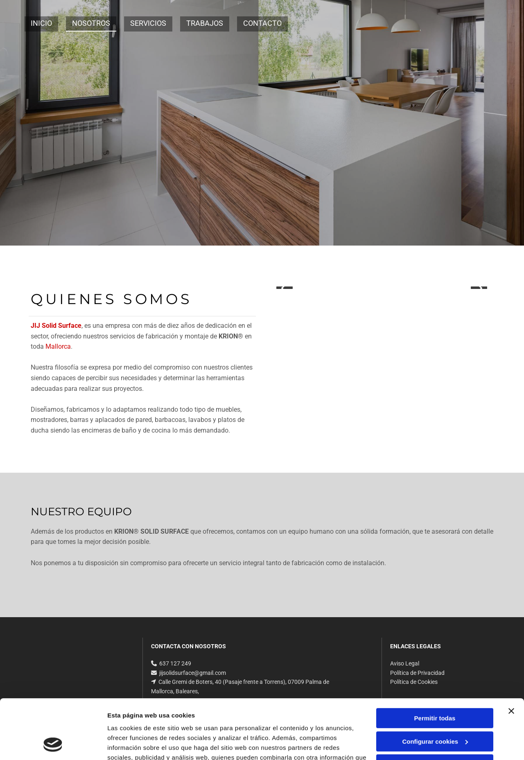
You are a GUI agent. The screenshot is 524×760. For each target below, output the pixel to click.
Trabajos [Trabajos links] (204, 23)
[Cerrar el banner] (511, 655)
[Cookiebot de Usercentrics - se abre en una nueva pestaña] (53, 744)
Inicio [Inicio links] (41, 23)
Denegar (434, 708)
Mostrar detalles (131, 743)
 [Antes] (284, 288)
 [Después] (479, 288)
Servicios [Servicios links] (148, 23)
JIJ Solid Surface (56, 325)
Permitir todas (435, 662)
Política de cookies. (167, 721)
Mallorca (58, 346)
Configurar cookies (435, 685)
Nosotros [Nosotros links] (91, 23)
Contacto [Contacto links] (262, 23)
